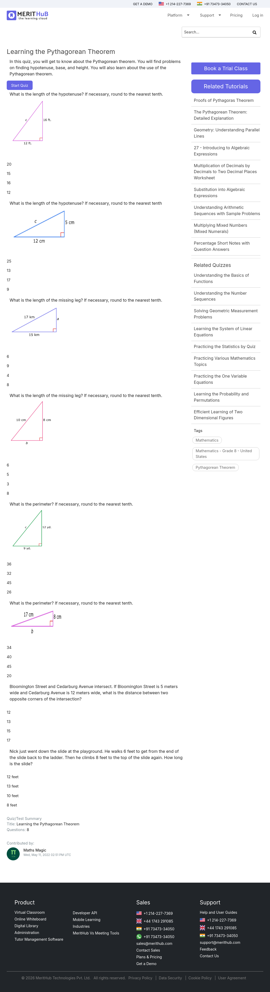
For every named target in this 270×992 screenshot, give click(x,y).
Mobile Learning (86, 919)
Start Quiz (19, 85)
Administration (26, 932)
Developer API (85, 913)
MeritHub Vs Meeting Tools (96, 933)
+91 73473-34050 (214, 4)
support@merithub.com (220, 942)
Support (210, 16)
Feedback (208, 949)
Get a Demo (142, 4)
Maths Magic (34, 850)
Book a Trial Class (225, 68)
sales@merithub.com (154, 943)
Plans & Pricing (149, 957)
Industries (81, 926)
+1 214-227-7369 (175, 4)
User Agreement (232, 978)
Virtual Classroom (29, 912)
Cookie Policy (200, 978)
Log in (257, 15)
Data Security (171, 978)
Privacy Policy (141, 978)
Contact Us (209, 956)
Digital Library (26, 926)
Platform (177, 16)
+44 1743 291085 (154, 921)
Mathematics (207, 440)
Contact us (247, 4)
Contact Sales (148, 950)
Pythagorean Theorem (215, 467)
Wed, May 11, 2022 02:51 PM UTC (47, 855)
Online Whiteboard (30, 919)
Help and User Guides (218, 912)
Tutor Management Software (38, 939)
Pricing (236, 15)
